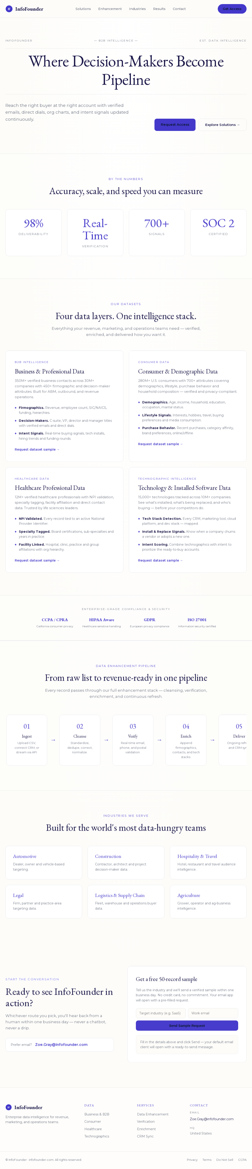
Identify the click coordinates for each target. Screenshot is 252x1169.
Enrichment (146, 1129)
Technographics (96, 1136)
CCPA (242, 1160)
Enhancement (110, 9)
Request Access (175, 124)
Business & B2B (96, 1114)
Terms (207, 1160)
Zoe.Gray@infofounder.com (61, 1049)
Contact (179, 9)
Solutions (83, 9)
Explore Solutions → (222, 125)
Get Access (232, 9)
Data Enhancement (153, 1114)
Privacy (192, 1160)
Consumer (92, 1122)
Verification (146, 1122)
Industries (137, 9)
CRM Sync (145, 1136)
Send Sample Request (187, 1030)
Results (159, 9)
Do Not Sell (224, 1160)
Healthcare (93, 1129)
